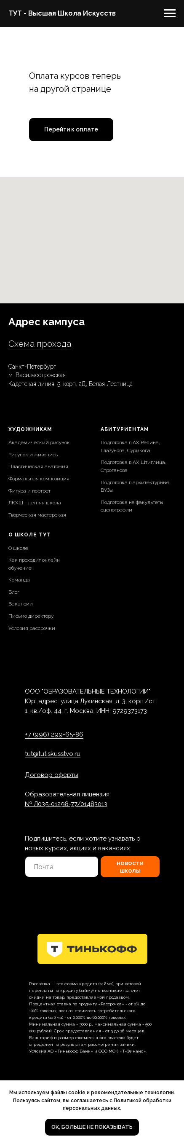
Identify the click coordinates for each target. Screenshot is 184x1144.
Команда (19, 580)
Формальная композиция (38, 479)
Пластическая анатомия (38, 466)
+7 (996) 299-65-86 (54, 734)
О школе (18, 548)
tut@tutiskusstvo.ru (52, 754)
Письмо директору (30, 616)
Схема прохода (39, 344)
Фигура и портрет (29, 491)
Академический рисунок (39, 442)
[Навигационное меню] (170, 13)
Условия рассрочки (31, 628)
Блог (13, 592)
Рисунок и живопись (33, 455)
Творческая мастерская (37, 515)
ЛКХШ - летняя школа (34, 503)
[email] (62, 866)
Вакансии (20, 604)
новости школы (130, 866)
